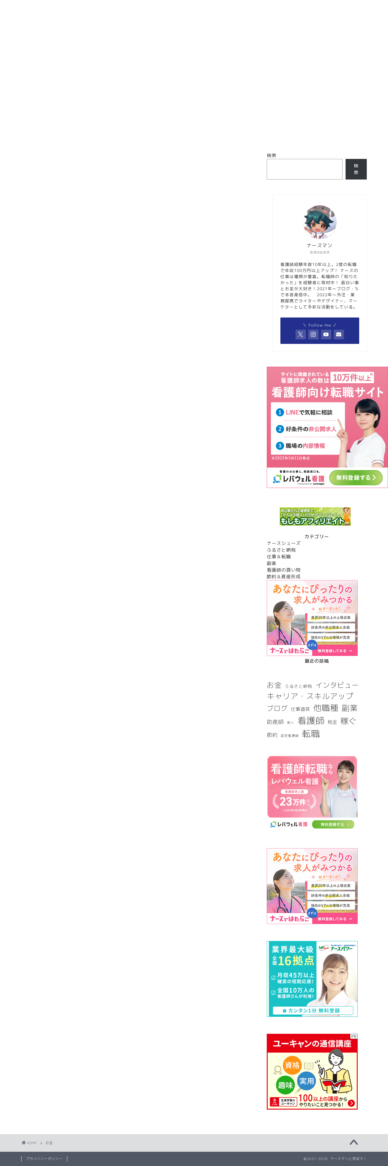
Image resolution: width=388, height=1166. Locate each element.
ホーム (84, 69)
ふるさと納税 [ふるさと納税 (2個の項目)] (298, 686)
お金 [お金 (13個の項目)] (274, 685)
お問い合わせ (303, 69)
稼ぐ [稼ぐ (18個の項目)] (348, 720)
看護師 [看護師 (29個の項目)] (311, 720)
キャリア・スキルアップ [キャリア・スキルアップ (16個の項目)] (310, 696)
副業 (271, 563)
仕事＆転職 (279, 556)
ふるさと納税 (281, 550)
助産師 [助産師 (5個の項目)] (275, 722)
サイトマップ (230, 69)
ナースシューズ (284, 543)
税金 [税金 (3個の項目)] (332, 722)
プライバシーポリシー (44, 1158)
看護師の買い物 (284, 570)
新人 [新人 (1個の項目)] (290, 723)
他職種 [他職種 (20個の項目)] (326, 708)
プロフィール (157, 69)
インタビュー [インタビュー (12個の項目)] (337, 685)
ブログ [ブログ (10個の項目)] (277, 708)
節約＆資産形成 (284, 576)
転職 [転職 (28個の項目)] (311, 733)
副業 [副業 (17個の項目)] (350, 707)
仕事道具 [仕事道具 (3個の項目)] (300, 709)
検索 (271, 155)
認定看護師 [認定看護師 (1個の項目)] (290, 736)
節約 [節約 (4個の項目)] (272, 734)
